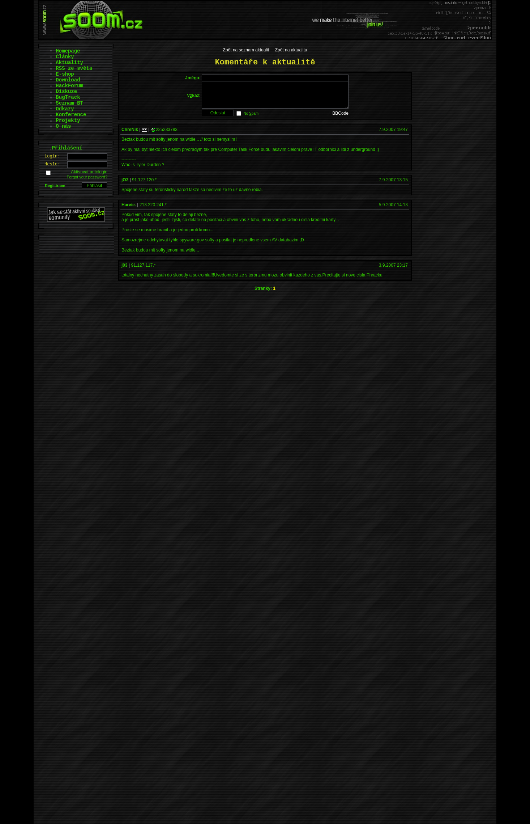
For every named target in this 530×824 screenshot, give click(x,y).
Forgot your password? (87, 177)
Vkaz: (193, 98)
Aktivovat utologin (89, 171)
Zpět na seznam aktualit (246, 49)
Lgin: (52, 156)
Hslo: (52, 164)
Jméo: (193, 77)
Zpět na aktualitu (291, 49)
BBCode (340, 118)
